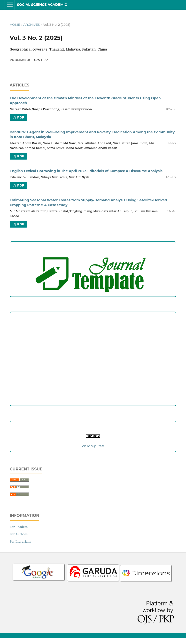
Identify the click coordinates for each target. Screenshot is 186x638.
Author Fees (93, 397)
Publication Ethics (93, 357)
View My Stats (93, 446)
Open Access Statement (93, 367)
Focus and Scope (93, 317)
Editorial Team (93, 377)
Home (15, 24)
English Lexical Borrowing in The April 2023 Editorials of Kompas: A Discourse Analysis (86, 171)
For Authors (19, 534)
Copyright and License (93, 347)
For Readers (19, 527)
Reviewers (93, 387)
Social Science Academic (42, 4)
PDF (20, 117)
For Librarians (20, 541)
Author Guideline (93, 327)
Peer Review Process (93, 337)
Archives (31, 24)
